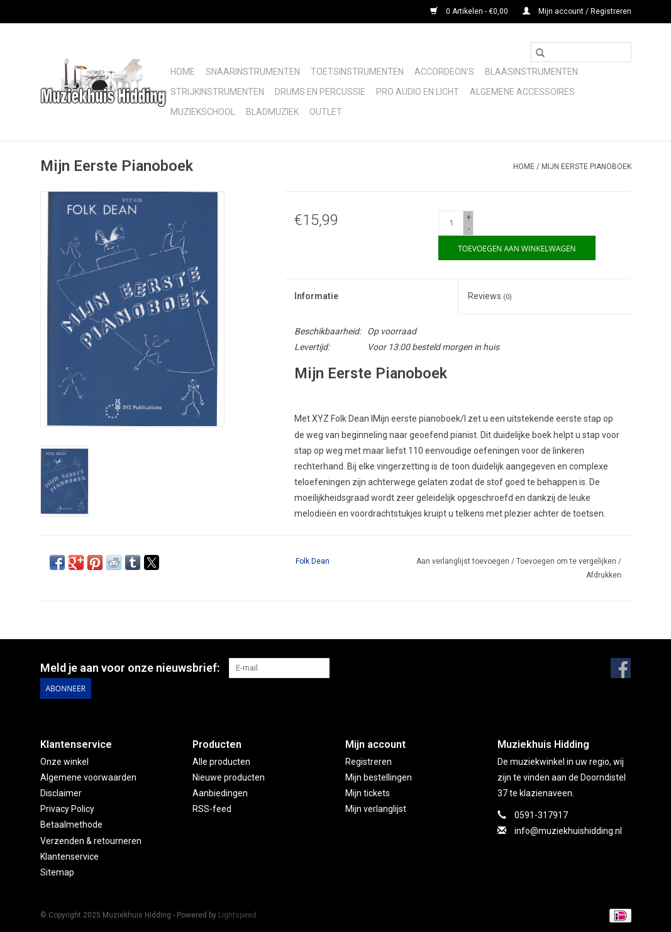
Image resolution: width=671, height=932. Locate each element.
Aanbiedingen (220, 793)
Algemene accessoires (522, 92)
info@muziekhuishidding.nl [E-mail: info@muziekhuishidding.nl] (568, 831)
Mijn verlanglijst (375, 809)
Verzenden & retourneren (90, 840)
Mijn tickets (367, 793)
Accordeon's (444, 72)
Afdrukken (603, 575)
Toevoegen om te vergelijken (567, 561)
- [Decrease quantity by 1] (469, 228)
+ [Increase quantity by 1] (469, 217)
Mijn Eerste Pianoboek (586, 166)
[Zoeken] (581, 52)
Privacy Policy (67, 809)
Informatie (316, 296)
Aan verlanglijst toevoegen (463, 561)
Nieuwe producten (228, 777)
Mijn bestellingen (378, 777)
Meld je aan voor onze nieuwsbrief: (129, 667)
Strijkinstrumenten (217, 92)
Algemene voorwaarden (88, 777)
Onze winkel (64, 761)
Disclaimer (61, 793)
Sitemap (57, 872)
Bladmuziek (272, 112)
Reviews (490, 296)
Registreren (368, 761)
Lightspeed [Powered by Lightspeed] (237, 915)
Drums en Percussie (320, 92)
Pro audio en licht (417, 92)
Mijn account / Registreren (577, 11)
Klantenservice (69, 856)
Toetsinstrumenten (357, 72)
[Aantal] (450, 223)
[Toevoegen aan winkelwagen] (516, 248)
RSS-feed (211, 809)
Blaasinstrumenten (531, 72)
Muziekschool (202, 112)
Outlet (325, 112)
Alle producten (221, 761)
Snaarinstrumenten (253, 72)
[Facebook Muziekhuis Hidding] (621, 668)
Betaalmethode (71, 825)
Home (182, 72)
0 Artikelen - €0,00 (470, 11)
